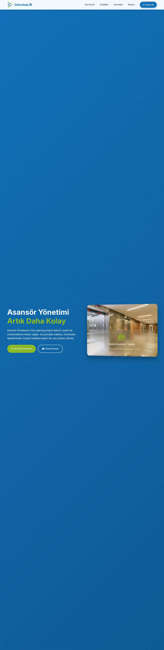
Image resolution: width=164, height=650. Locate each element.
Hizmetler (118, 4)
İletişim (131, 4)
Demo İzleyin (50, 350)
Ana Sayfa (90, 4)
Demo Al (148, 5)
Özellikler (104, 4)
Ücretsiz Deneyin (21, 350)
